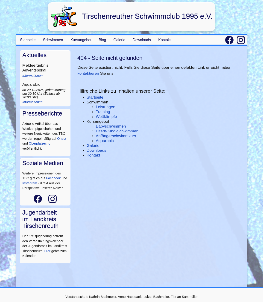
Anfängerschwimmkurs (116, 136)
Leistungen (105, 107)
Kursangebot (80, 40)
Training (103, 111)
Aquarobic (105, 140)
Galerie (120, 40)
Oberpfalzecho (39, 143)
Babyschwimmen (111, 126)
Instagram (29, 183)
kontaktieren (88, 73)
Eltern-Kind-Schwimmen (117, 131)
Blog (102, 40)
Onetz (61, 138)
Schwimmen (53, 40)
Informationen (32, 75)
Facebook (53, 178)
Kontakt (164, 40)
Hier (47, 251)
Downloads (142, 40)
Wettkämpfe (106, 116)
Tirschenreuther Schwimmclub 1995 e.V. (147, 16)
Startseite (28, 40)
